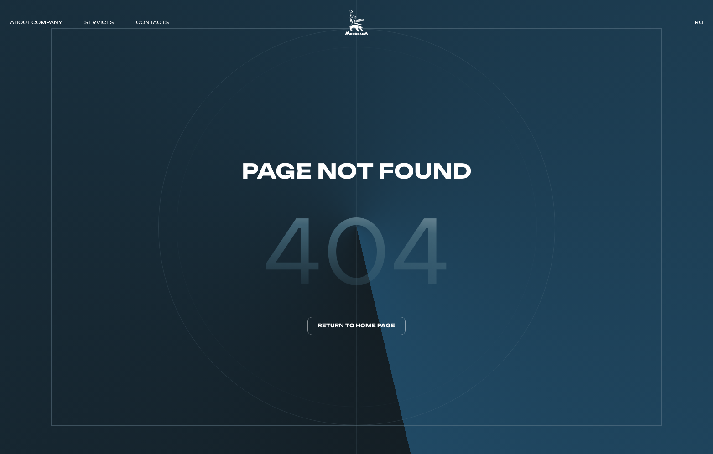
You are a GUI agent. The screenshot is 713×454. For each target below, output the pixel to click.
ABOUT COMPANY (36, 22)
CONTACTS (152, 22)
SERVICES (99, 22)
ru (699, 22)
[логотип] (356, 22)
